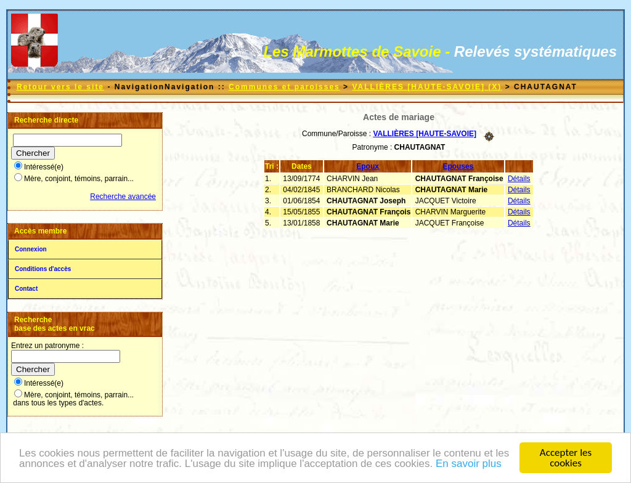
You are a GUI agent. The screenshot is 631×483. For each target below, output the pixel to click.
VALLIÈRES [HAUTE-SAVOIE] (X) (427, 87)
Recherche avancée (123, 196)
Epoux (367, 166)
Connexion (31, 249)
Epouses (457, 166)
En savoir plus (469, 463)
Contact (26, 288)
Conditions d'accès (43, 269)
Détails (519, 178)
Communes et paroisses (284, 87)
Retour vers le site (60, 87)
